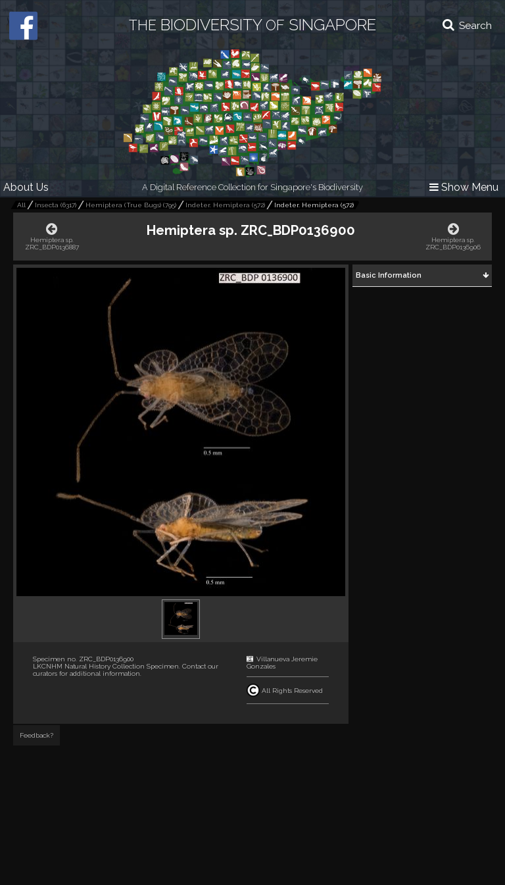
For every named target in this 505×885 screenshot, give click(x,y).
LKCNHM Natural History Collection (89, 666)
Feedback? (36, 735)
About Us (26, 187)
